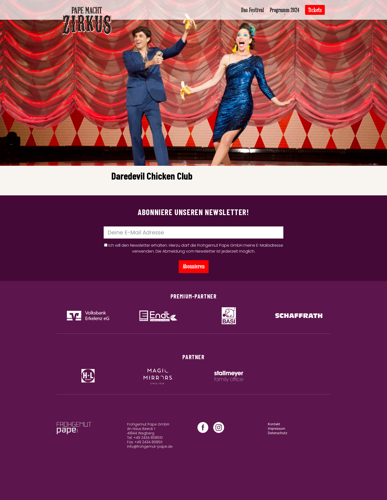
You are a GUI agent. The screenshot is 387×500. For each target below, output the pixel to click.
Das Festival (252, 10)
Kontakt (274, 424)
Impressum (276, 428)
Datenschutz (277, 433)
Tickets (315, 10)
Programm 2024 (284, 10)
